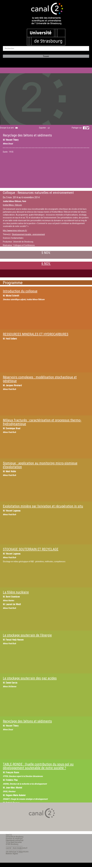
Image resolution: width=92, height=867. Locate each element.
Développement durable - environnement (28, 234)
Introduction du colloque (20, 291)
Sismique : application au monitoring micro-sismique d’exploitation (40, 465)
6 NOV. (46, 263)
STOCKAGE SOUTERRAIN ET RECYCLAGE (30, 549)
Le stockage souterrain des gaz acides (30, 678)
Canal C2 (9, 835)
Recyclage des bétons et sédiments (27, 721)
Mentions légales (12, 854)
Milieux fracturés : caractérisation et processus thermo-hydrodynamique (42, 422)
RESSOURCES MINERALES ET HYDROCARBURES (35, 334)
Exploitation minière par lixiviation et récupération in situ (43, 506)
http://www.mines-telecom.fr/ (15, 230)
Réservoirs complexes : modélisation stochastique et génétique (40, 379)
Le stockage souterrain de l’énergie (27, 635)
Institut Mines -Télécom (12, 205)
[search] (46, 48)
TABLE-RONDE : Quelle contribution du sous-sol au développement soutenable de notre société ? (38, 766)
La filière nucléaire (16, 592)
